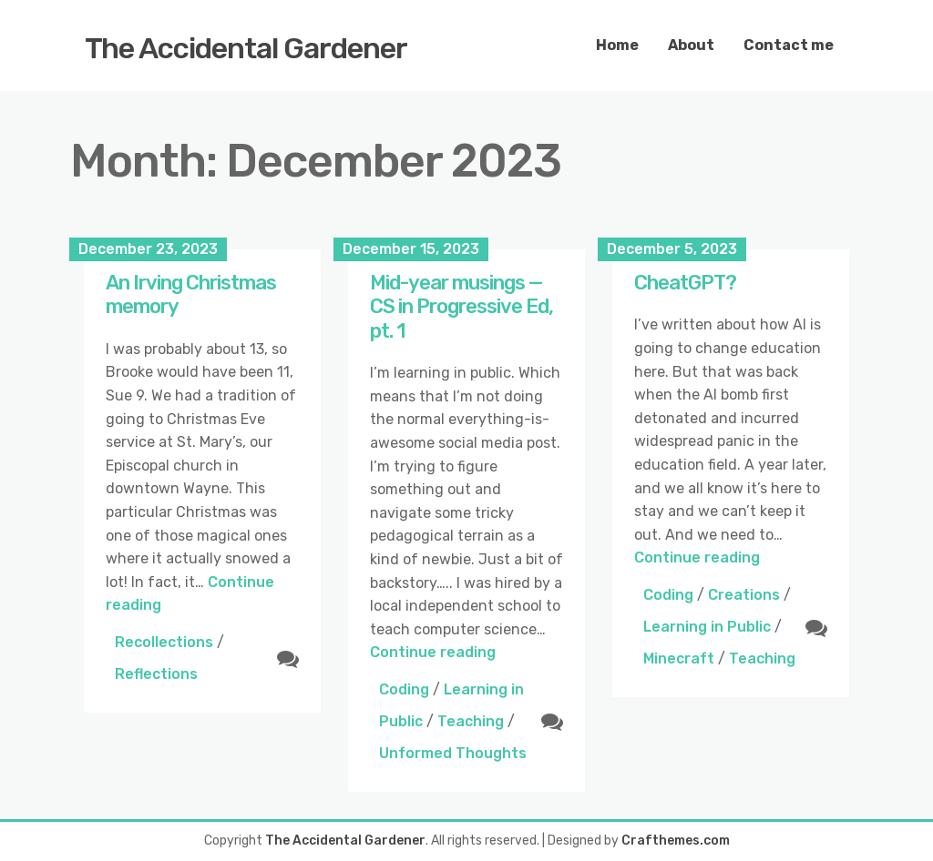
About (691, 45)
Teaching (470, 721)
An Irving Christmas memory (191, 294)
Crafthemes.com (675, 840)
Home (617, 45)
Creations (744, 594)
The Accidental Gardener (246, 48)
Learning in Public (707, 626)
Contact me (788, 45)
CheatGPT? (685, 282)
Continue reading (433, 652)
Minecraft (678, 658)
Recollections (164, 642)
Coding (404, 689)
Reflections (156, 674)
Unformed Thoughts (453, 753)
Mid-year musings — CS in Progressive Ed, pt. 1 (461, 306)
